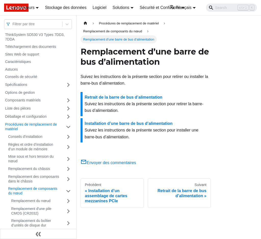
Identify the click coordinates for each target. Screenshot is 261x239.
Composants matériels (23, 100)
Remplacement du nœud (30, 201)
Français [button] (180, 7)
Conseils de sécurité (21, 77)
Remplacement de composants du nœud (32, 191)
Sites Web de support (22, 54)
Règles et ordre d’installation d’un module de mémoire (30, 146)
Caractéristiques (18, 62)
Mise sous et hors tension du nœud (31, 158)
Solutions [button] (120, 7)
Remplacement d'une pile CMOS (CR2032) (31, 211)
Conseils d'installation (25, 137)
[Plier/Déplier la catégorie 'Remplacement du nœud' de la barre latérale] (68, 201)
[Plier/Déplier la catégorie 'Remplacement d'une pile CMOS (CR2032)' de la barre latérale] (68, 211)
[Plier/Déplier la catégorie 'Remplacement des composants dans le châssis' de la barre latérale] (68, 179)
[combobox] (13, 24)
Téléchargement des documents (30, 47)
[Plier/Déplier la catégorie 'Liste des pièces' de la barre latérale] (68, 108)
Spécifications (16, 85)
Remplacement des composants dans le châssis (33, 179)
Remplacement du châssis (29, 169)
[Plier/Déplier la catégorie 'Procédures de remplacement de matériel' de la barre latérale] (68, 127)
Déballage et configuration (26, 116)
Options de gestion (20, 92)
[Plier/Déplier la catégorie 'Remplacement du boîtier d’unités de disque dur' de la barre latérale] (68, 223)
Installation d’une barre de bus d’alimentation (129, 123)
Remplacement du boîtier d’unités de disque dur (31, 223)
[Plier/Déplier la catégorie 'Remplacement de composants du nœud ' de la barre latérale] (68, 191)
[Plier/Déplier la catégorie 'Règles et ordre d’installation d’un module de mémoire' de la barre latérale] (68, 147)
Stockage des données (65, 7)
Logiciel (99, 7)
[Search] (231, 8)
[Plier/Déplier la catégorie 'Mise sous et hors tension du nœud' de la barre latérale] (68, 159)
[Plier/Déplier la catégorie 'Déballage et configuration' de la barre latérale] (68, 117)
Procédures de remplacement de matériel (31, 126)
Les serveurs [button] (23, 7)
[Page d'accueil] (85, 23)
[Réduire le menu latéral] (38, 234)
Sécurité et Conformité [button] (160, 7)
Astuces (11, 69)
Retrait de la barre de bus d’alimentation (123, 97)
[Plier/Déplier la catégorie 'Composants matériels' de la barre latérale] (68, 100)
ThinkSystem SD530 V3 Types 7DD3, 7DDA (34, 37)
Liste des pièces (18, 108)
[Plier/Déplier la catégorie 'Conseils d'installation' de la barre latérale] (68, 137)
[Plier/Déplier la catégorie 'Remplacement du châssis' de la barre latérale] (68, 169)
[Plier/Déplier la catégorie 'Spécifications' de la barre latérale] (68, 85)
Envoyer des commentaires (108, 163)
